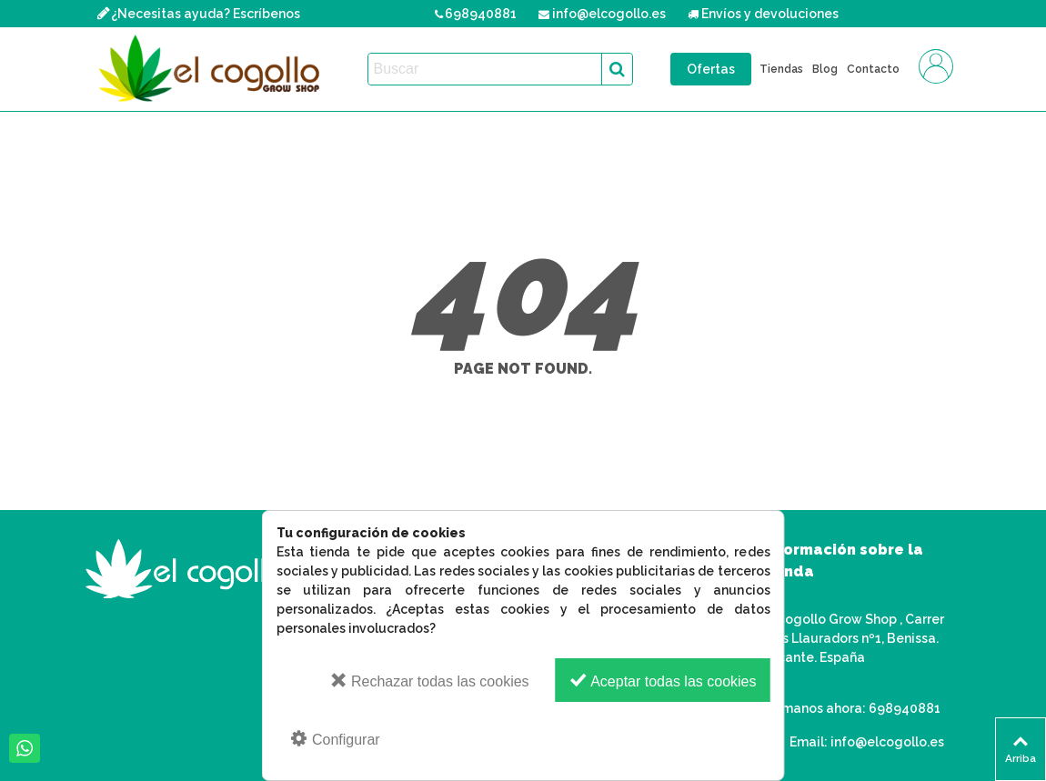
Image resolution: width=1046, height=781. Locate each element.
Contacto (873, 69)
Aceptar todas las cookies (663, 680)
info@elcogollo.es (887, 742)
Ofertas (711, 69)
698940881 (904, 708)
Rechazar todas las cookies (429, 680)
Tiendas (781, 69)
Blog (825, 69)
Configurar (335, 738)
